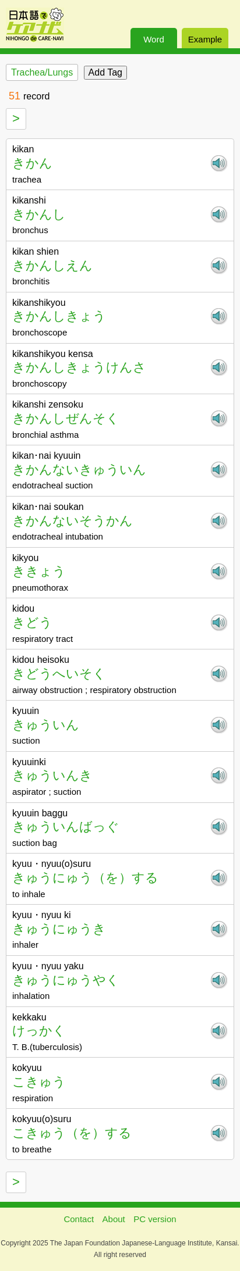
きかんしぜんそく (65, 418)
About (114, 1219)
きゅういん (45, 724)
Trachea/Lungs (42, 72)
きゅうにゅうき (59, 929)
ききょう (39, 571)
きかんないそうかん (72, 520)
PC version (154, 1219)
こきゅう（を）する (72, 1133)
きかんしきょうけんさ (79, 367)
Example (205, 39)
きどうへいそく (59, 673)
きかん (32, 163)
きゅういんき (52, 775)
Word (153, 39)
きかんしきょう (59, 316)
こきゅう (39, 1081)
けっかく (39, 1030)
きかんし (39, 214)
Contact (78, 1219)
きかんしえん (52, 265)
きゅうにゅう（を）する (85, 877)
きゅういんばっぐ (65, 826)
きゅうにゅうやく (65, 980)
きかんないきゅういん (79, 469)
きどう (32, 622)
